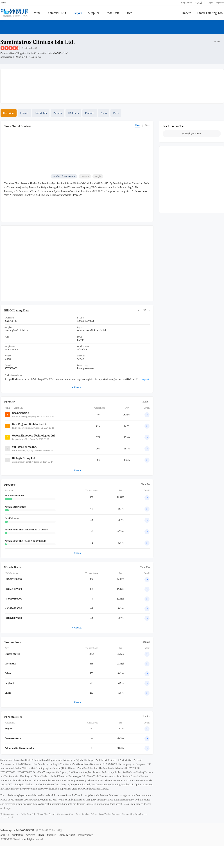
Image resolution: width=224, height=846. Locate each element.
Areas (104, 113)
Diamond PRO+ (57, 13)
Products (89, 113)
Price (128, 13)
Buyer (78, 13)
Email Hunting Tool (210, 13)
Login (210, 2)
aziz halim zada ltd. (25, 814)
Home (3, 2)
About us (5, 835)
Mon (137, 125)
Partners (57, 113)
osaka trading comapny (110, 814)
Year (147, 125)
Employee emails (191, 133)
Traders (186, 13)
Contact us (17, 835)
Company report (67, 835)
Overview (8, 113)
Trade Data (112, 13)
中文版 (198, 2)
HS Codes (73, 113)
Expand (145, 379)
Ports (116, 113)
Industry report (85, 835)
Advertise (30, 835)
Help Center (186, 2)
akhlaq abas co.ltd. (46, 814)
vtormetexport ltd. (65, 814)
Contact (24, 113)
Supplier (93, 13)
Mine (37, 13)
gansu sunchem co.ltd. (86, 814)
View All (77, 387)
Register (219, 2)
